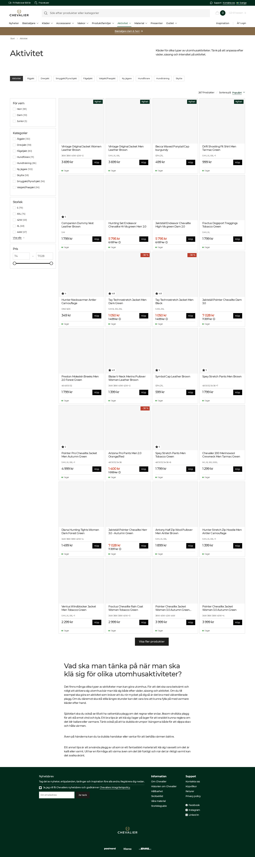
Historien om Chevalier (164, 786)
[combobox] (239, 93)
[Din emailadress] (56, 795)
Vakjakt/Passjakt (107, 78)
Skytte (179, 78)
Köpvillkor (191, 786)
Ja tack (83, 795)
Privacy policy (193, 796)
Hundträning (162, 78)
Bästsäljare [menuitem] (30, 23)
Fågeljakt (88, 78)
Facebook (194, 805)
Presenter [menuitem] (156, 23)
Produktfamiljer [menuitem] (103, 23)
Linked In (194, 814)
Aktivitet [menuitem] (124, 23)
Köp (96, 162)
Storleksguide (159, 805)
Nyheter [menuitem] (14, 23)
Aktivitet (24, 38)
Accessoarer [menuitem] (65, 23)
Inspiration (223, 23)
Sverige (241, 3)
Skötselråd (157, 796)
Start (14, 39)
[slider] (14, 263)
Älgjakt (30, 78)
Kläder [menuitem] (47, 23)
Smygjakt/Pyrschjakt (66, 78)
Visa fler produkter (152, 642)
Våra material (158, 801)
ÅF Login (241, 23)
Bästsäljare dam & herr (127, 31)
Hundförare (144, 78)
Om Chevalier (159, 781)
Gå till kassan (236, 12)
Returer (190, 791)
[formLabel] (126, 13)
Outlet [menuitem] (171, 23)
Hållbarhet (157, 791)
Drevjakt (45, 78)
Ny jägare (127, 78)
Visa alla (17, 237)
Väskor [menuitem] (83, 23)
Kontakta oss (229, 3)
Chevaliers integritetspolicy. (115, 787)
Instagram (194, 810)
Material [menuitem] (141, 23)
